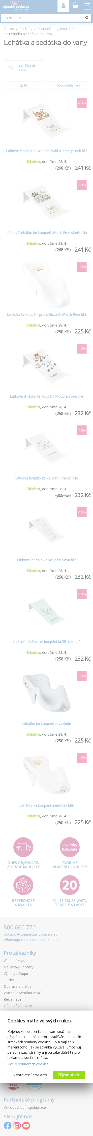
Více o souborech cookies (28, 1064)
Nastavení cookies (30, 1075)
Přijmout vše (69, 1075)
